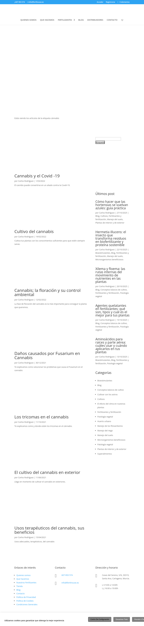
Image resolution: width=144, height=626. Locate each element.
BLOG (81, 20)
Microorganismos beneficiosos (109, 259)
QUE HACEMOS (47, 20)
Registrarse (110, 2)
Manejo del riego (105, 430)
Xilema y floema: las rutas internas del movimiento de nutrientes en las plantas (110, 275)
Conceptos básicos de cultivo (113, 289)
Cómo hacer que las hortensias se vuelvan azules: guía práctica (111, 204)
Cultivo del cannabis (34, 231)
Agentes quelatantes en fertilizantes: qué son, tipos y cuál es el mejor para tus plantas (112, 310)
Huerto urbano (104, 421)
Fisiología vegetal (115, 363)
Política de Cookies (24, 600)
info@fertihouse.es (70, 582)
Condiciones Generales (26, 604)
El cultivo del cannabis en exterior (47, 472)
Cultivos (104, 216)
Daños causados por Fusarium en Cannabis (47, 355)
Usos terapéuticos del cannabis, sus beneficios (49, 530)
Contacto (20, 593)
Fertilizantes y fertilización (107, 293)
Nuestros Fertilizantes (26, 582)
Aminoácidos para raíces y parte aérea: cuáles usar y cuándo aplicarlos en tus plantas (111, 345)
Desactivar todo (122, 619)
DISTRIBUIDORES (95, 20)
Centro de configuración (99, 619)
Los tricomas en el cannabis (41, 417)
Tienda (19, 586)
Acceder (100, 2)
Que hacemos (22, 579)
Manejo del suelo (115, 219)
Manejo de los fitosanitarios (110, 426)
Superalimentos (104, 453)
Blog (97, 216)
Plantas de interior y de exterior (109, 222)
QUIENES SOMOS (28, 20)
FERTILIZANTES (65, 20)
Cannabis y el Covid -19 (37, 176)
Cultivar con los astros (107, 394)
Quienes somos (23, 575)
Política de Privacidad (26, 597)
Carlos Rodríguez (26, 181)
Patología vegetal (105, 444)
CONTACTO (112, 20)
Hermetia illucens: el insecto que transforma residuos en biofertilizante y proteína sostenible (110, 238)
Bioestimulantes (102, 253)
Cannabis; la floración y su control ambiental (47, 292)
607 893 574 (67, 575)
